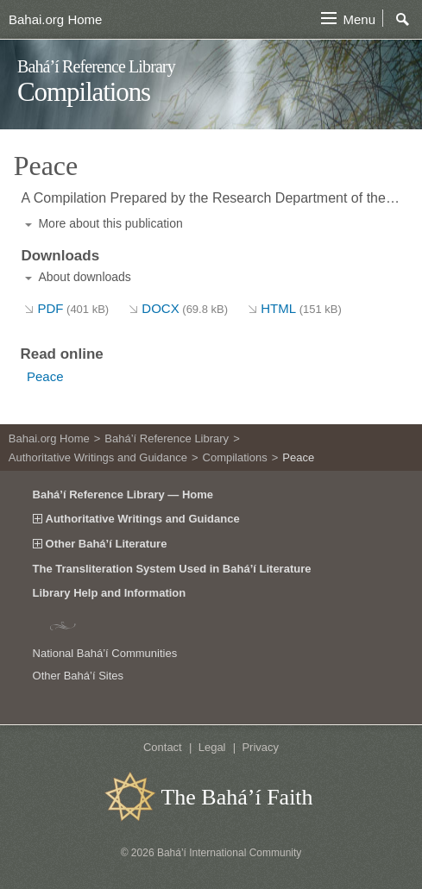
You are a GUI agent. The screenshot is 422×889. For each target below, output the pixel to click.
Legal (212, 747)
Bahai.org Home (55, 19)
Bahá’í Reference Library (96, 66)
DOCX (185, 308)
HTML (301, 308)
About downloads (84, 277)
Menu (359, 19)
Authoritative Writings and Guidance (98, 457)
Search (403, 20)
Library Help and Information (109, 592)
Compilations (83, 92)
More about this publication (110, 223)
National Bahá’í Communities (105, 653)
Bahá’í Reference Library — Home (123, 494)
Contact (162, 747)
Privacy (260, 747)
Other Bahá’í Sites (78, 675)
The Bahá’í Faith (236, 797)
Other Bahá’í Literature (106, 544)
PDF (73, 308)
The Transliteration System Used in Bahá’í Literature (172, 568)
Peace (45, 376)
